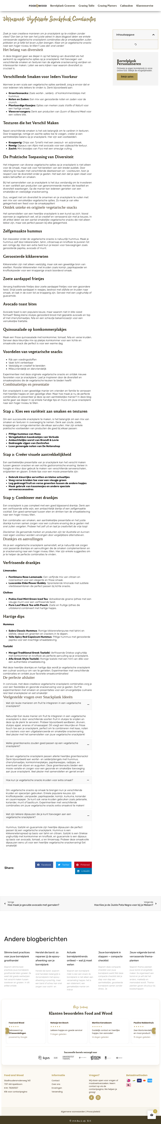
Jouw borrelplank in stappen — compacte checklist (110, 955)
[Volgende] (155, 1030)
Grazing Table (87, 5)
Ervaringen (57, 1086)
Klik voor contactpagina (15, 1090)
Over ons (56, 1083)
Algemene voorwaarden (73, 1110)
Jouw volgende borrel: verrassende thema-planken (142, 955)
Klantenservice (144, 5)
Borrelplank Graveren (62, 5)
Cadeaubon (126, 5)
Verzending (57, 1090)
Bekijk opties (127, 76)
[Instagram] (98, 1096)
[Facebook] (91, 1096)
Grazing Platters (107, 5)
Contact (56, 1079)
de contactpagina (97, 1086)
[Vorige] (6, 1030)
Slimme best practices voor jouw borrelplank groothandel (17, 955)
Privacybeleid (93, 1110)
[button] (47, 704)
